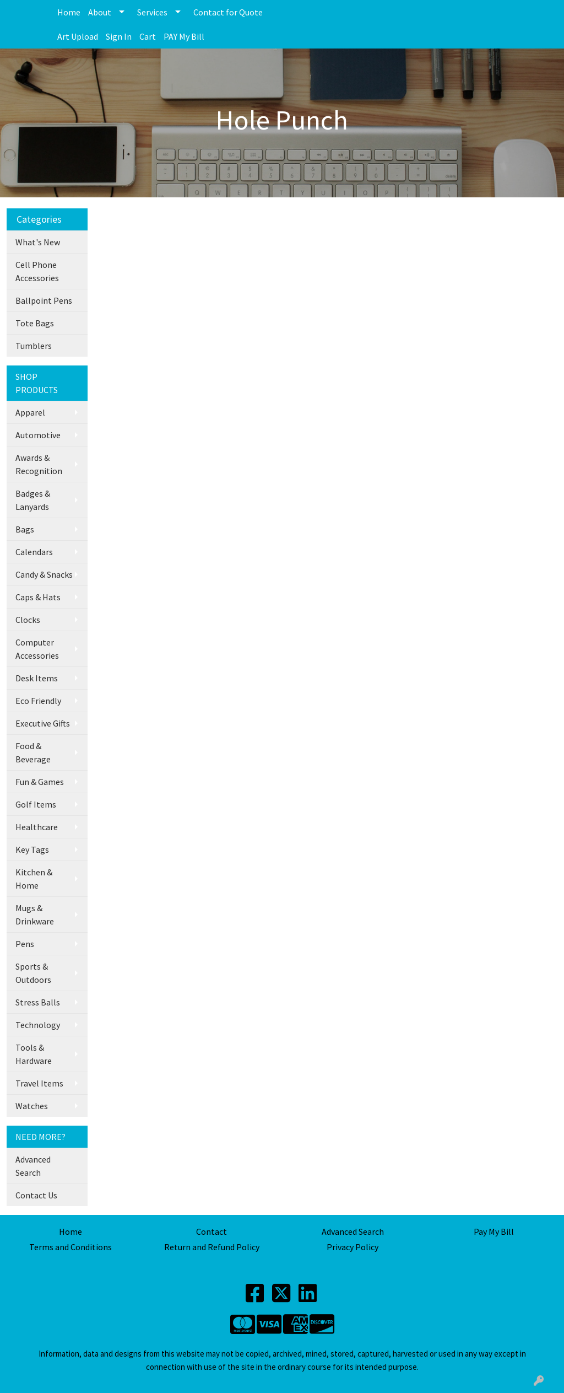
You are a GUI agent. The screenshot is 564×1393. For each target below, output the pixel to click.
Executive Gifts (42, 723)
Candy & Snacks (44, 574)
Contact (211, 1231)
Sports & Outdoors (33, 973)
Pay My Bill (494, 1231)
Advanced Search (33, 1166)
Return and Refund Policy (211, 1246)
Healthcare (36, 826)
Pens (24, 943)
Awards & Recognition (38, 464)
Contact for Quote (228, 12)
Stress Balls (37, 1002)
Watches (31, 1105)
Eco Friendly (38, 700)
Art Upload (77, 36)
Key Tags (32, 849)
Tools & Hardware (33, 1054)
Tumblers (33, 345)
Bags (24, 529)
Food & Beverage (33, 752)
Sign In (119, 36)
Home (68, 12)
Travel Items (39, 1083)
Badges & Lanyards (32, 500)
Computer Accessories (37, 649)
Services (152, 12)
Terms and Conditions (70, 1246)
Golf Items (35, 804)
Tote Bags (34, 323)
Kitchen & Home (33, 879)
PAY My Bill (184, 36)
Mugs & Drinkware (34, 914)
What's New (37, 242)
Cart (147, 36)
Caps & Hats (38, 597)
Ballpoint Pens (43, 300)
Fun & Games (39, 781)
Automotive (38, 434)
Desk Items (36, 678)
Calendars (34, 551)
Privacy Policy (352, 1246)
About (99, 12)
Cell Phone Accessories (37, 271)
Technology (37, 1024)
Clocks (27, 619)
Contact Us (36, 1195)
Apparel (30, 412)
